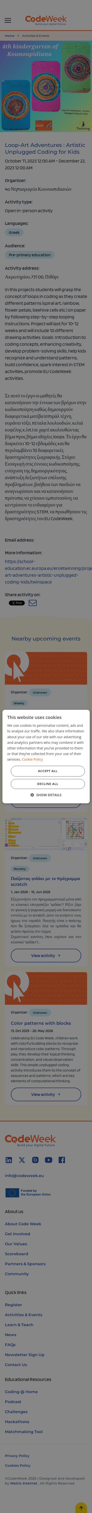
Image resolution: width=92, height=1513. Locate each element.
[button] (46, 795)
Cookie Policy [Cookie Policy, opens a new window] (32, 759)
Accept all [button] (48, 771)
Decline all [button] (47, 784)
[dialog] (46, 756)
